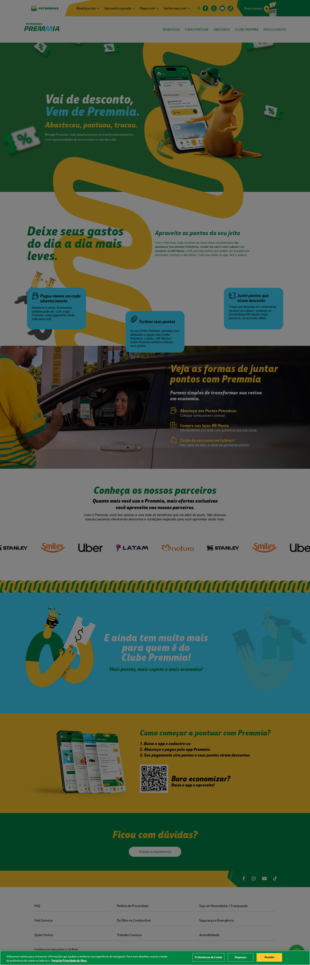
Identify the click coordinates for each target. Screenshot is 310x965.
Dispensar (241, 957)
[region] (155, 957)
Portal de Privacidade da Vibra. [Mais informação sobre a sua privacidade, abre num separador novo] (69, 960)
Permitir (269, 957)
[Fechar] (303, 957)
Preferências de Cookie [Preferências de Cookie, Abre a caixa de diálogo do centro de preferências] (208, 957)
